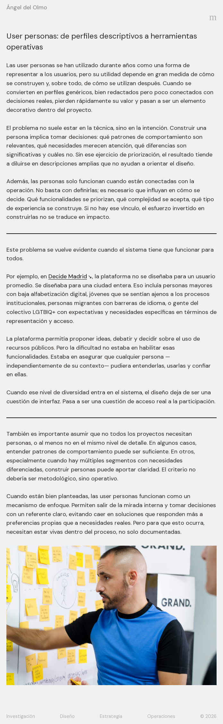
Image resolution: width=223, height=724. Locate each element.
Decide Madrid (67, 276)
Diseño (67, 716)
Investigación (20, 716)
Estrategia (111, 716)
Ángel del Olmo (26, 7)
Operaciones (161, 716)
